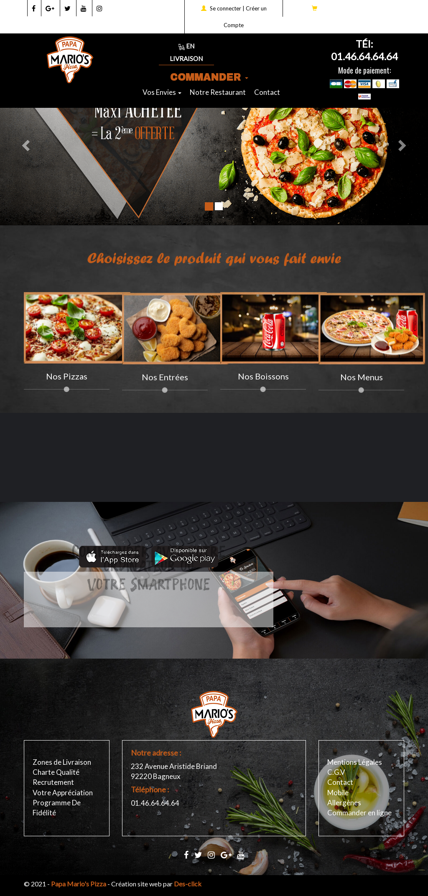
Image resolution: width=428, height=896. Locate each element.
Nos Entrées (165, 382)
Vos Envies (162, 92)
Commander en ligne (359, 812)
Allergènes (344, 802)
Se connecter (225, 8)
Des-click (187, 884)
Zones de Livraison (62, 762)
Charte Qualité (56, 772)
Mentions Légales (354, 762)
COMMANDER (209, 77)
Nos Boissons (263, 376)
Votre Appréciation (63, 792)
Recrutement (53, 782)
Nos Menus (361, 382)
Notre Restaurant (218, 92)
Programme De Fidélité (57, 807)
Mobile (338, 792)
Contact (267, 92)
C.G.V (336, 772)
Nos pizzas (66, 376)
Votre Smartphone (148, 572)
